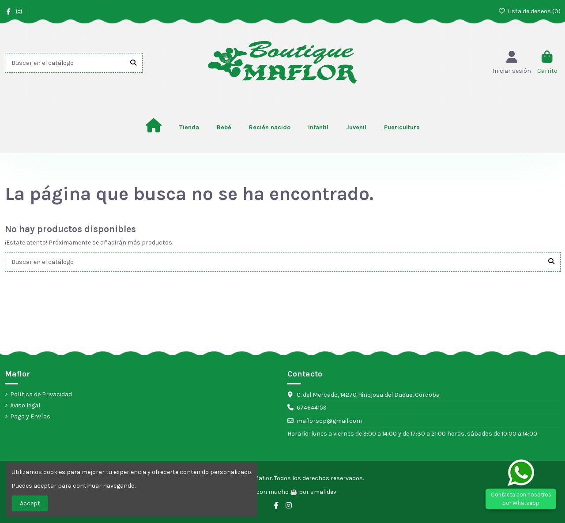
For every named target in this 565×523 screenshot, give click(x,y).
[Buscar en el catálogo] (133, 63)
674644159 (312, 407)
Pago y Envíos (30, 416)
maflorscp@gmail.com (329, 421)
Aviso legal (25, 405)
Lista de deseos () (529, 11)
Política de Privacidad (41, 394)
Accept (30, 503)
